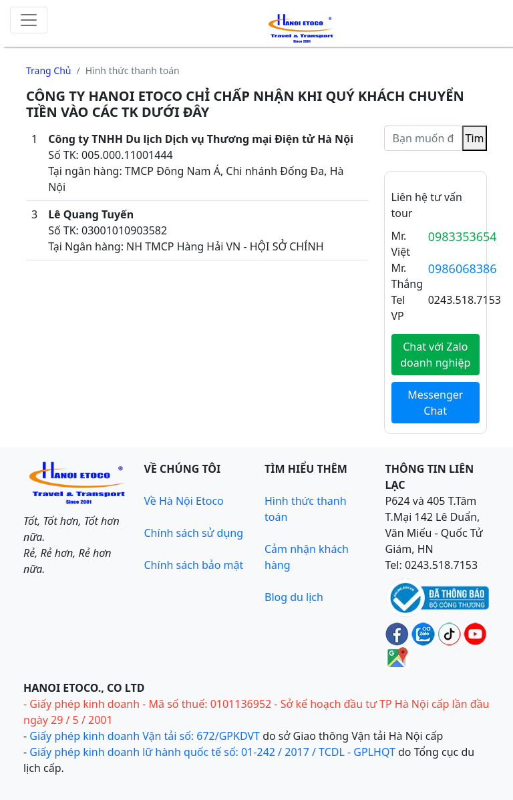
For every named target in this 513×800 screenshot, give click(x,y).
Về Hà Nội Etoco (184, 500)
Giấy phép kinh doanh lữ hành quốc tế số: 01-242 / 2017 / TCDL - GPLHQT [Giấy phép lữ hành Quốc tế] (212, 752)
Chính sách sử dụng (194, 533)
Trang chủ (48, 70)
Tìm (475, 138)
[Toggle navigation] (28, 20)
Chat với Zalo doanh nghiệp (435, 354)
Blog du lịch (294, 597)
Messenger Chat (435, 402)
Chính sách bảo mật (194, 565)
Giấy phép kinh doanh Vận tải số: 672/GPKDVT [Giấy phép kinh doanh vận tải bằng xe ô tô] (144, 736)
